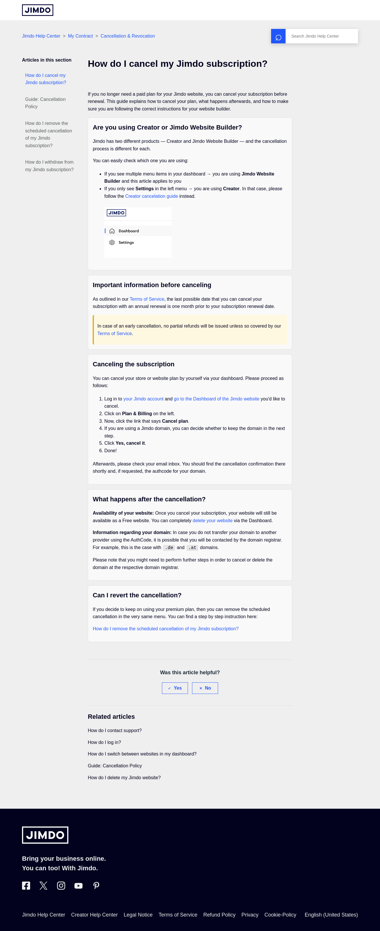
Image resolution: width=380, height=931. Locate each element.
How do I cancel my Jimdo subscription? (45, 79)
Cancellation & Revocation (128, 36)
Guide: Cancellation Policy (45, 103)
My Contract (80, 36)
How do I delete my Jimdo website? (124, 777)
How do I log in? (104, 741)
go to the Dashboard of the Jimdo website (216, 398)
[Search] (314, 36)
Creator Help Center (94, 914)
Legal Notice (138, 914)
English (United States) (331, 914)
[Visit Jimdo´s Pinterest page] (96, 887)
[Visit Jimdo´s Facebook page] (26, 887)
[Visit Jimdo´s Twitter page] (43, 887)
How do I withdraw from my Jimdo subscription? (49, 166)
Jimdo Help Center (41, 36)
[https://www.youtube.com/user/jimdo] (78, 887)
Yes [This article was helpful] (178, 687)
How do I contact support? (115, 729)
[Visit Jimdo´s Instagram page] (61, 887)
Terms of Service (147, 299)
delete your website (213, 520)
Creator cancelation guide (151, 196)
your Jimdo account (143, 398)
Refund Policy (219, 914)
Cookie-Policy (280, 914)
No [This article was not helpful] (208, 687)
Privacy (250, 914)
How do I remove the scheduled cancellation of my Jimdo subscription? (48, 134)
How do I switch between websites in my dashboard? (142, 753)
